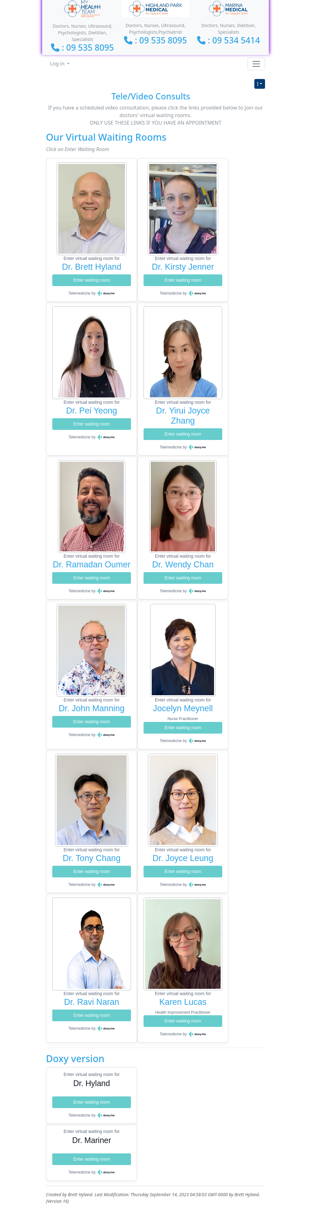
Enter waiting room (91, 280)
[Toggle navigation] (256, 64)
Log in (58, 63)
